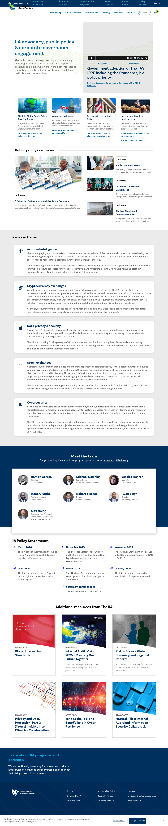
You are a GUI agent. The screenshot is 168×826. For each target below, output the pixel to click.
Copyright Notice (105, 796)
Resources (118, 12)
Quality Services (142, 3)
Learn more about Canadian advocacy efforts (64, 131)
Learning (106, 12)
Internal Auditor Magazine (87, 3)
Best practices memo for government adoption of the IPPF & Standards (113, 84)
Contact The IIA (74, 796)
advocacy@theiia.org (116, 460)
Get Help (71, 791)
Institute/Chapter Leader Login (142, 796)
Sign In (157, 3)
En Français (134, 63)
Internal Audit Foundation (39, 3)
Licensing (132, 791)
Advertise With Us (105, 800)
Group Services (109, 3)
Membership (55, 12)
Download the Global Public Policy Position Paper (30, 134)
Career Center (125, 3)
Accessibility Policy (106, 791)
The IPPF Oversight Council (133, 140)
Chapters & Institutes (63, 3)
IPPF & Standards (73, 12)
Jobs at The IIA (134, 800)
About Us (131, 12)
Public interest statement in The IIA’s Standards (135, 134)
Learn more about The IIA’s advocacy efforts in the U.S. (99, 134)
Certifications (91, 12)
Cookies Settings (119, 821)
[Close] (164, 820)
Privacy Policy (73, 800)
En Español (102, 63)
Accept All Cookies (138, 821)
